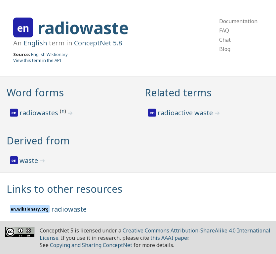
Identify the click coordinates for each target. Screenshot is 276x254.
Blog (224, 49)
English (35, 42)
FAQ (224, 30)
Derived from (38, 140)
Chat (225, 39)
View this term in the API (37, 60)
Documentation (238, 21)
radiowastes (40, 112)
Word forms (35, 92)
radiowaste (83, 28)
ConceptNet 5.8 (98, 42)
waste (30, 160)
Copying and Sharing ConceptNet (91, 245)
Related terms (178, 92)
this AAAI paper (169, 237)
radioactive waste (186, 112)
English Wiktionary (49, 54)
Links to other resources (64, 189)
